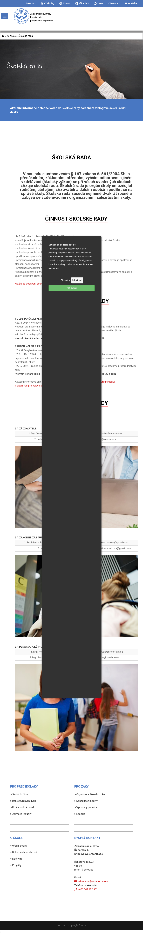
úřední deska (108, 381)
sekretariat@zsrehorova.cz (91, 881)
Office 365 (82, 3)
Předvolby (65, 280)
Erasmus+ (31, 3)
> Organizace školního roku (89, 794)
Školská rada (25, 35)
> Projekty (15, 865)
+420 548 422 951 (86, 889)
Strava (98, 3)
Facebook (114, 3)
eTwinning (47, 3)
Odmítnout (77, 280)
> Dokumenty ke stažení (23, 852)
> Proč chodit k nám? (22, 807)
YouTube (131, 3)
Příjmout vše (71, 288)
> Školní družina (19, 794)
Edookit (64, 3)
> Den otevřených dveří (23, 800)
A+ (58, 925)
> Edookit (79, 813)
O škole (11, 35)
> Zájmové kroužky (20, 813)
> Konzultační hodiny (86, 800)
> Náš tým (16, 858)
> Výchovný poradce (85, 807)
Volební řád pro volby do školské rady (36, 385)
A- (64, 925)
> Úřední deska (18, 845)
